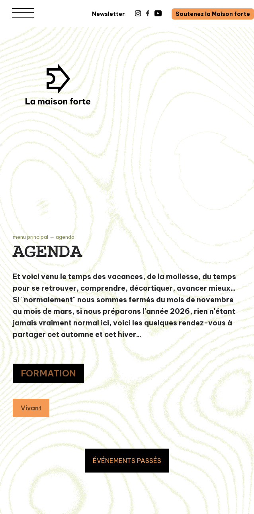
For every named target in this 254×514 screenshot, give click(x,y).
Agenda (65, 237)
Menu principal (30, 237)
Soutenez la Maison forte (213, 14)
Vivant (31, 408)
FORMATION (48, 373)
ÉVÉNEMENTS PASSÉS (127, 461)
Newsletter (108, 14)
